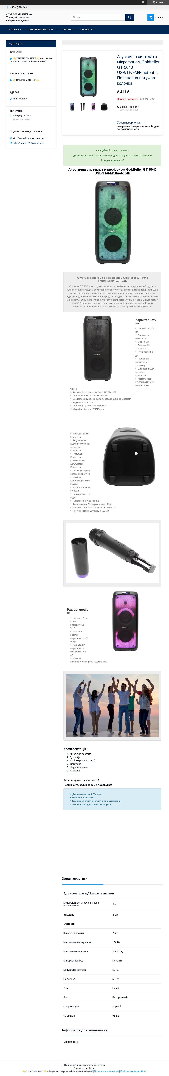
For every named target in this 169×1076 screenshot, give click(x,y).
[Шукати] (129, 17)
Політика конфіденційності (133, 1071)
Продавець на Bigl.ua (84, 1068)
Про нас (67, 29)
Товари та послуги (40, 29)
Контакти (85, 29)
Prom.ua (101, 1065)
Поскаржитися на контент (106, 1071)
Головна (15, 29)
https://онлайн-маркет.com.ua (28, 138)
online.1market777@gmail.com (28, 143)
